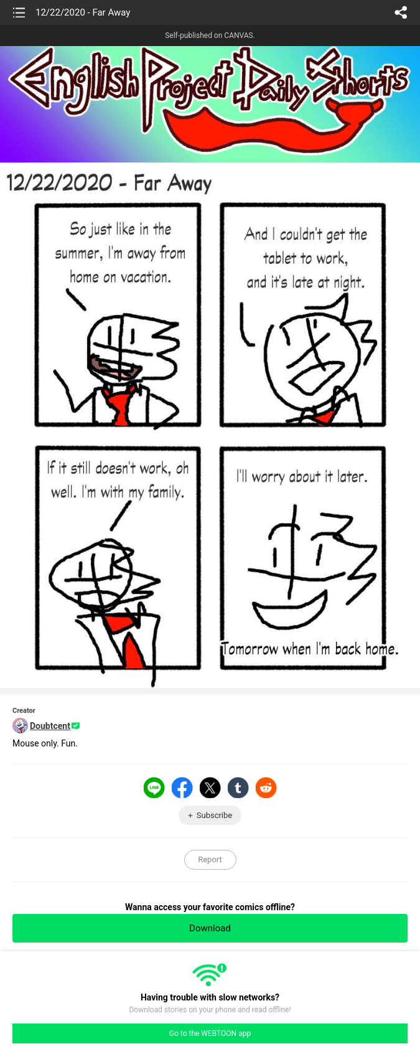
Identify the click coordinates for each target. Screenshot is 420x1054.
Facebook (182, 787)
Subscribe (214, 815)
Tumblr (238, 787)
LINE (154, 787)
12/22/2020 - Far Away (82, 12)
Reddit (266, 787)
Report (210, 859)
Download (210, 928)
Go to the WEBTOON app (210, 1033)
